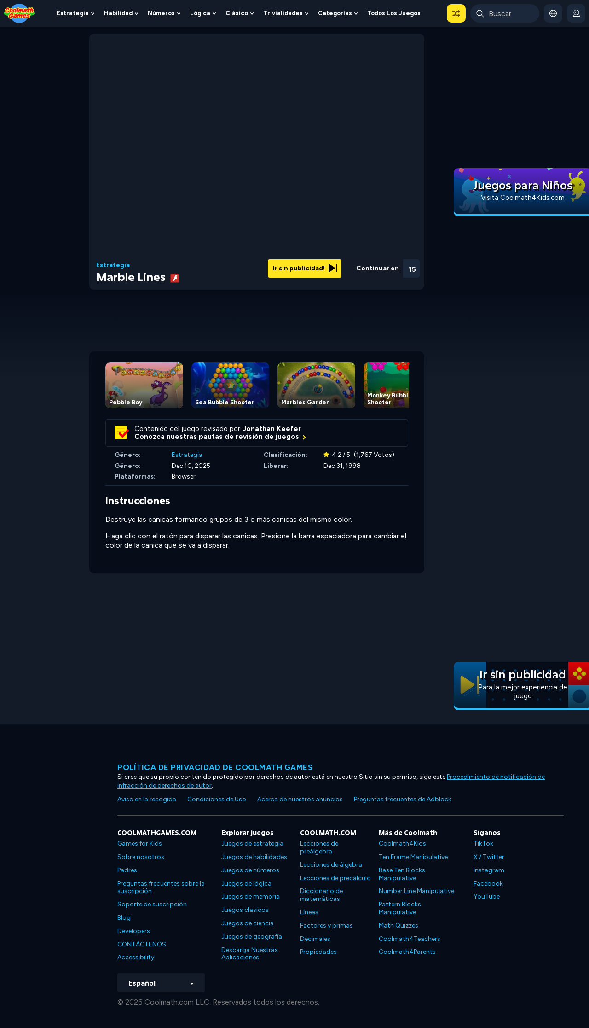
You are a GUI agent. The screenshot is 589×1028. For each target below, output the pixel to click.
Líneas (309, 912)
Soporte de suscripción (152, 904)
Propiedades (318, 952)
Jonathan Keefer (272, 429)
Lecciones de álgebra (331, 865)
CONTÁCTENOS (141, 944)
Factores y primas (326, 925)
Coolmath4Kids (402, 843)
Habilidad (118, 13)
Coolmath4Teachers (409, 939)
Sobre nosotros (140, 857)
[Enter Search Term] (504, 13)
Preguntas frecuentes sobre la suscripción (161, 887)
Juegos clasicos (245, 910)
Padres (127, 870)
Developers (133, 931)
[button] (456, 13)
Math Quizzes (398, 925)
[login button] (576, 13)
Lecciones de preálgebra (319, 847)
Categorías (335, 13)
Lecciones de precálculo (335, 878)
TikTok (483, 843)
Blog (124, 918)
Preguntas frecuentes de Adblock (402, 799)
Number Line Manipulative (416, 891)
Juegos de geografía (251, 936)
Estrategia (73, 13)
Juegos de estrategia (252, 843)
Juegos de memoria (250, 896)
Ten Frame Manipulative (413, 857)
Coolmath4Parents (407, 952)
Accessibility (135, 957)
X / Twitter (489, 857)
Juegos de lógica (246, 884)
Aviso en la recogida (146, 799)
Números (161, 13)
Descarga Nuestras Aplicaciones (249, 954)
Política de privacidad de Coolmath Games (214, 767)
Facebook (488, 884)
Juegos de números (250, 870)
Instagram (489, 870)
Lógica (200, 13)
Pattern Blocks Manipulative (400, 908)
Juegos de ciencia (247, 923)
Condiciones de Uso (216, 799)
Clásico (236, 13)
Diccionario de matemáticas (321, 895)
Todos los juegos (394, 13)
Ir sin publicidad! (305, 268)
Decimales (315, 939)
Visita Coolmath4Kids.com (523, 197)
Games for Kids (139, 843)
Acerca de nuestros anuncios (300, 799)
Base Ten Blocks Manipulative (402, 874)
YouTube (487, 896)
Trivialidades (283, 13)
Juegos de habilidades (254, 857)
